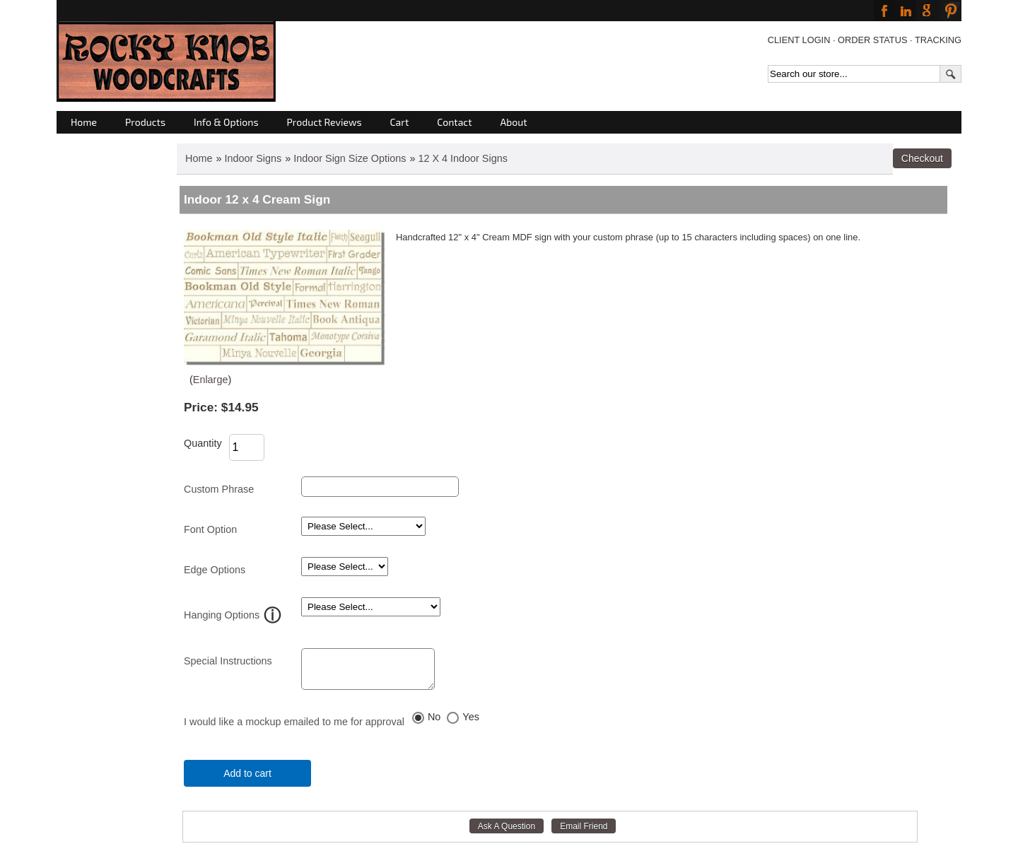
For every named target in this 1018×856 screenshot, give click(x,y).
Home (84, 122)
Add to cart (247, 779)
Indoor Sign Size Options (349, 158)
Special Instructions (228, 661)
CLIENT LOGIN (799, 40)
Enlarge (210, 379)
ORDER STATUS (872, 40)
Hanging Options (221, 615)
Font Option (210, 529)
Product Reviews (324, 122)
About (514, 122)
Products (145, 122)
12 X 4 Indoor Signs (462, 158)
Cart (399, 122)
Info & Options (226, 122)
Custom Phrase (219, 489)
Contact (454, 122)
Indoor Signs (252, 158)
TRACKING (938, 40)
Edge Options (214, 569)
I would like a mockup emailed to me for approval (294, 728)
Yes (470, 723)
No (434, 723)
